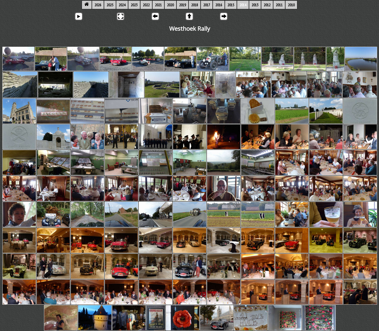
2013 (255, 4)
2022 (146, 4)
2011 (279, 4)
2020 (170, 4)
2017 (206, 4)
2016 (218, 4)
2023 (134, 4)
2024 (122, 4)
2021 (158, 4)
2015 (230, 4)
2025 (110, 4)
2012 (267, 4)
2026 (98, 4)
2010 (291, 4)
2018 (194, 4)
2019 (182, 4)
